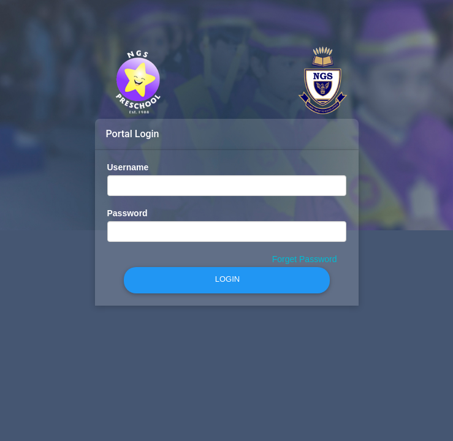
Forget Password (304, 259)
